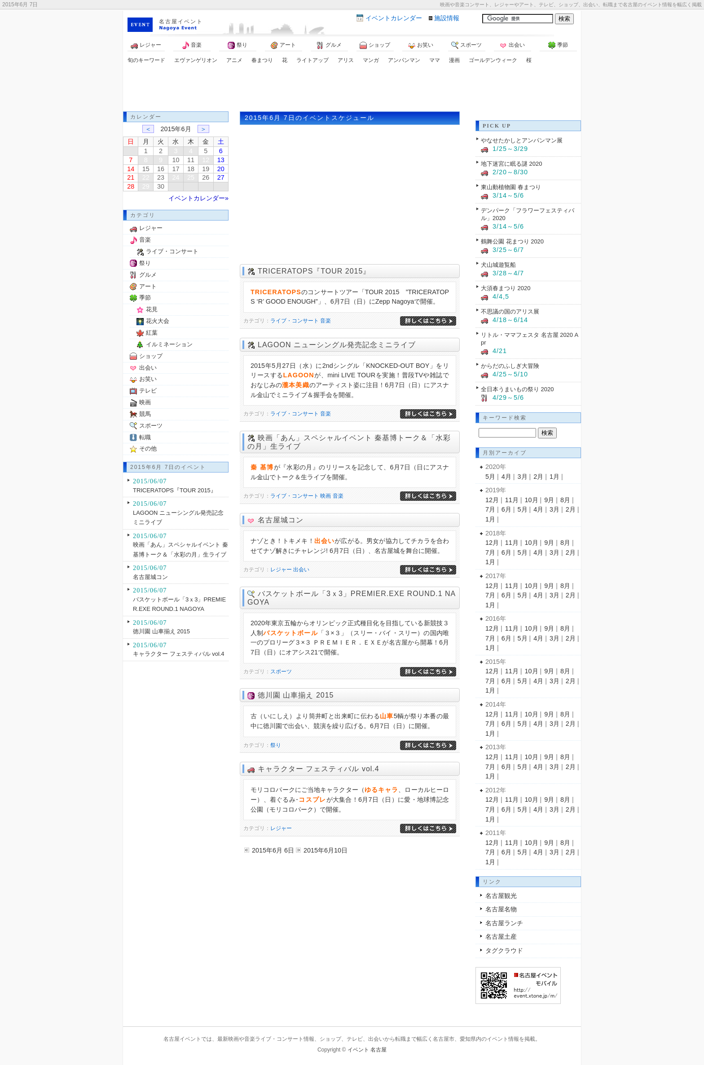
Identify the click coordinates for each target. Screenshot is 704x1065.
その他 (148, 448)
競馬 (145, 414)
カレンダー (393, 18)
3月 (523, 476)
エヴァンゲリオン (195, 60)
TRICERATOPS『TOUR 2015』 (314, 271)
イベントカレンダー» (198, 198)
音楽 (192, 45)
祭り (237, 45)
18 (190, 168)
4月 (506, 476)
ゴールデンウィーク (493, 60)
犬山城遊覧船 (498, 264)
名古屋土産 (501, 936)
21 (130, 177)
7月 (490, 509)
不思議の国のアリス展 (510, 311)
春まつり (262, 60)
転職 (145, 437)
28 (130, 186)
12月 (492, 500)
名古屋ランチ (504, 923)
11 (190, 160)
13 (220, 160)
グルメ (329, 45)
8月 (565, 500)
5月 (490, 476)
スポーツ (466, 45)
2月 (538, 476)
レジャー (146, 45)
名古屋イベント (181, 21)
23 (160, 177)
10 (175, 160)
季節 (558, 45)
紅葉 (152, 332)
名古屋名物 (501, 909)
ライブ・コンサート (294, 321)
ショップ (375, 45)
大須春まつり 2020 (505, 288)
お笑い (420, 45)
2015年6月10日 (326, 850)
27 (220, 177)
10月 (531, 500)
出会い (512, 45)
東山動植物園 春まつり (511, 187)
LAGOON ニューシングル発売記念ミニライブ (337, 345)
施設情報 (446, 18)
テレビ (148, 390)
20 (220, 168)
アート (283, 45)
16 (160, 168)
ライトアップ (312, 60)
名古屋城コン (281, 520)
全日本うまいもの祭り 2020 (517, 389)
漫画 (454, 60)
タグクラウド (504, 950)
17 (175, 168)
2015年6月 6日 (273, 850)
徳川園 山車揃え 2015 (296, 695)
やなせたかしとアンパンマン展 (522, 140)
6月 (506, 509)
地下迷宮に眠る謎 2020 (511, 163)
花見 (152, 309)
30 (160, 186)
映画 (325, 496)
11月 (512, 500)
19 (205, 168)
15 (146, 168)
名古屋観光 (501, 895)
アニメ (234, 60)
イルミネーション (169, 344)
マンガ (371, 60)
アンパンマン (404, 60)
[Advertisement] (352, 89)
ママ (434, 60)
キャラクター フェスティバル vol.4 (318, 769)
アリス (346, 60)
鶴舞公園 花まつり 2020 (512, 241)
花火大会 (157, 321)
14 (130, 168)
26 (205, 177)
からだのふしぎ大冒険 (510, 365)
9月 (549, 500)
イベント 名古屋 (367, 1050)
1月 (554, 476)
